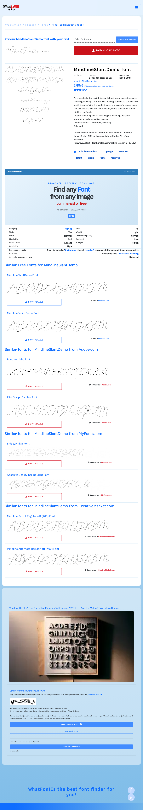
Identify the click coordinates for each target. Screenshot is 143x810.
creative (123, 151)
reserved (115, 158)
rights (102, 158)
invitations (70, 250)
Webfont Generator (71, 747)
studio (91, 158)
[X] (131, 797)
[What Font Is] (11, 8)
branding (89, 250)
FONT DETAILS (34, 302)
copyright (109, 151)
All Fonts (28, 25)
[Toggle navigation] (137, 7)
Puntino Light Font (18, 359)
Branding (134, 254)
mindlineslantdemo (88, 151)
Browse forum (71, 731)
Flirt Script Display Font (22, 397)
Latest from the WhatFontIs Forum (27, 691)
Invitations (123, 254)
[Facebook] (131, 790)
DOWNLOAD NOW (106, 50)
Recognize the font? (71, 724)
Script (68, 229)
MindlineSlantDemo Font (22, 275)
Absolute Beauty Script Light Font (28, 475)
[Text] (94, 39)
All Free (43, 25)
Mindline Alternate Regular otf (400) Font (33, 549)
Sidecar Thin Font (18, 443)
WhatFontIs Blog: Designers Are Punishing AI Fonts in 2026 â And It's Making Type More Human (64, 608)
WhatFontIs (12, 25)
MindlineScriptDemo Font (23, 313)
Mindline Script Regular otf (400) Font (31, 516)
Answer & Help (95, 695)
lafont (79, 158)
